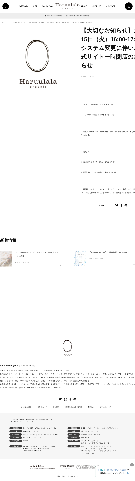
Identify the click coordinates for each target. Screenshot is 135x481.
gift (36, 6)
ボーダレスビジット (44, 434)
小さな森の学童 (94, 434)
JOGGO (34, 446)
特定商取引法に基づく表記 (73, 407)
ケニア (114, 451)
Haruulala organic (29, 448)
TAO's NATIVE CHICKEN (32, 451)
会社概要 (56, 407)
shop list (97, 6)
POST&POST (28, 428)
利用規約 (91, 407)
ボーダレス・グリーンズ (89, 431)
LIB (40, 446)
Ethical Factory (43, 448)
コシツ (25, 441)
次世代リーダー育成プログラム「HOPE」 (95, 443)
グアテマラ (107, 446)
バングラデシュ (86, 446)
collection (48, 6)
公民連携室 (85, 437)
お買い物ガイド (42, 407)
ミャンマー (98, 446)
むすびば (56, 434)
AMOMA (26, 446)
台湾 (92, 453)
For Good (97, 428)
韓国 (87, 453)
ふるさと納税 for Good (110, 428)
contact (111, 6)
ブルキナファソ (86, 451)
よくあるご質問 (26, 407)
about (84, 6)
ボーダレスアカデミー (89, 441)
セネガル (107, 451)
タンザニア (95, 448)
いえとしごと (36, 437)
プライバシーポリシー (107, 407)
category (24, 6)
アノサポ (35, 431)
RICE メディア (86, 428)
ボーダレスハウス (29, 434)
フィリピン (104, 448)
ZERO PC (26, 431)
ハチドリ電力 (52, 428)
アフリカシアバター (50, 446)
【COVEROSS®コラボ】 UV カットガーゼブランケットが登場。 (67, 16)
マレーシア (98, 451)
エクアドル (85, 448)
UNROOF (26, 437)
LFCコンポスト (40, 428)
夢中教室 (84, 434)
